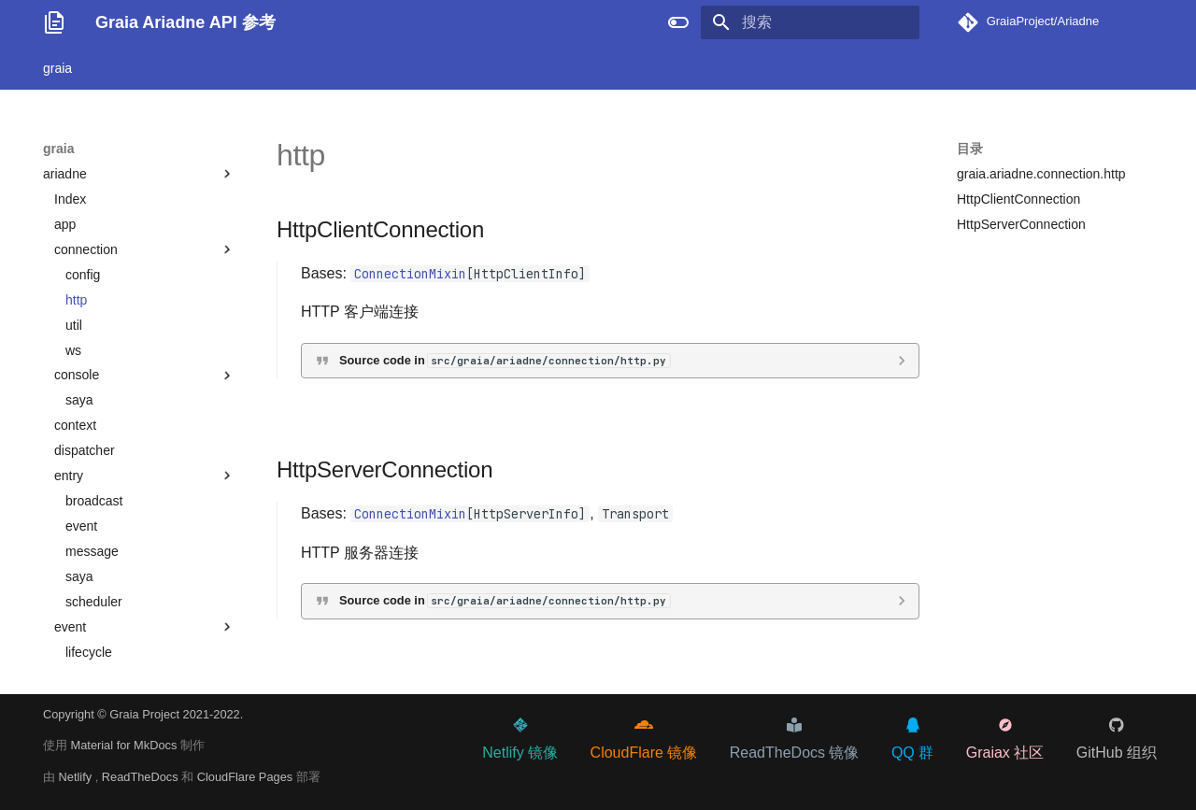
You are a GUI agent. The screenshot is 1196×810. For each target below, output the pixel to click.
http (76, 299)
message (92, 551)
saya (79, 399)
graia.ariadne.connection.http (1041, 173)
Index (70, 199)
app (65, 224)
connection (86, 249)
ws (73, 350)
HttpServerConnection (1021, 224)
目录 (970, 148)
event (81, 526)
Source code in (504, 360)
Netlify (77, 777)
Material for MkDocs (125, 745)
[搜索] (810, 22)
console (76, 374)
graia (57, 68)
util (73, 325)
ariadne (139, 173)
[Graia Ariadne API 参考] (54, 22)
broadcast (93, 500)
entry (68, 475)
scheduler (93, 601)
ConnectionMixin (410, 273)
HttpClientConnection (1018, 199)
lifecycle (88, 652)
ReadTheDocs (141, 777)
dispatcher (84, 450)
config (82, 274)
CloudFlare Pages (246, 777)
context (75, 425)
